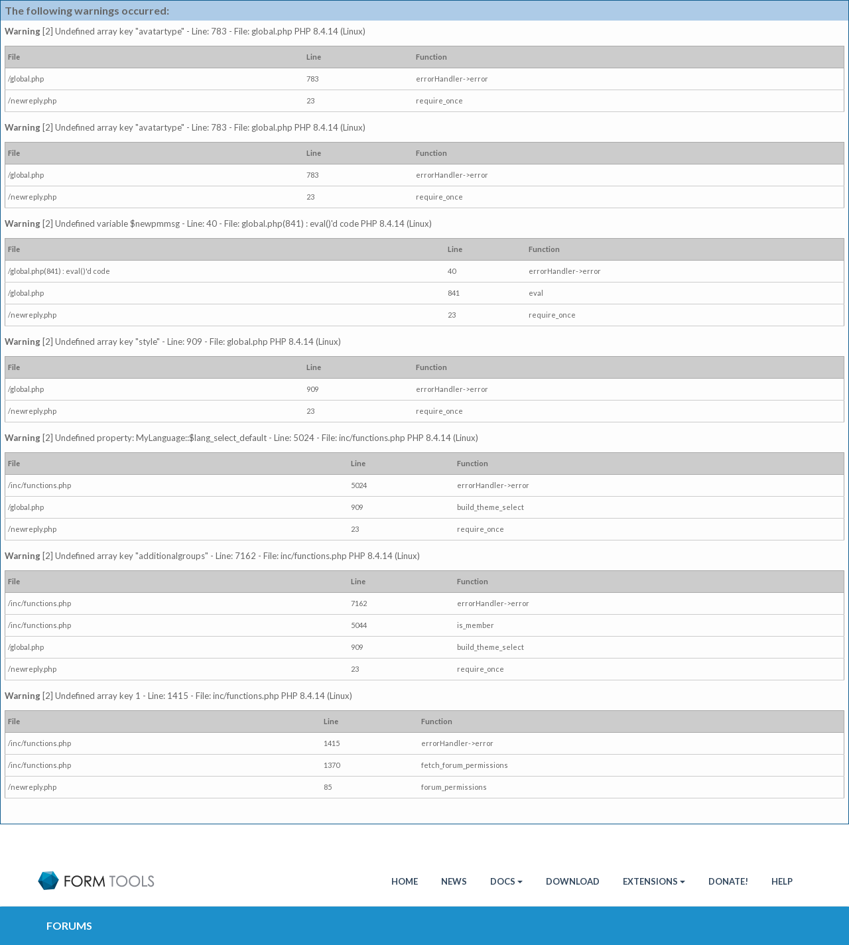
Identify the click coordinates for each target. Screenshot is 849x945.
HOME (404, 881)
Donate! (728, 881)
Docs (506, 881)
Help (782, 881)
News (454, 881)
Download (573, 881)
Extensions (654, 881)
